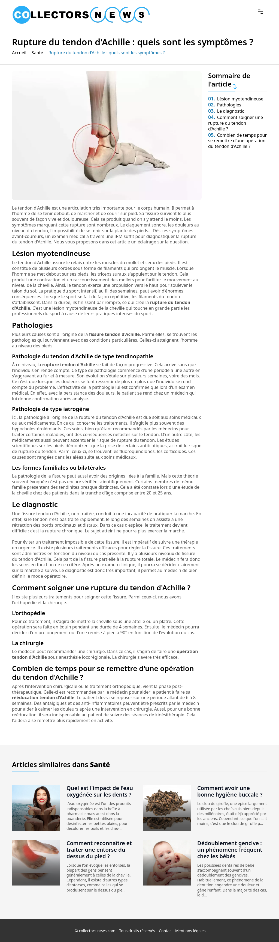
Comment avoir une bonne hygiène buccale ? (229, 791)
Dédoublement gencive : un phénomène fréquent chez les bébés (229, 849)
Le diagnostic (226, 111)
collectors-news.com (97, 930)
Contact (166, 930)
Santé (37, 53)
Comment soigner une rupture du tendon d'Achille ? (235, 123)
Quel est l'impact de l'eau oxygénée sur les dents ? (99, 791)
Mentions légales (190, 930)
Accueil (19, 53)
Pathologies (224, 105)
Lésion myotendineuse (235, 99)
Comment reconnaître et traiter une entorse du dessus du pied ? (99, 849)
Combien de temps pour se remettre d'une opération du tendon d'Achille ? (237, 141)
